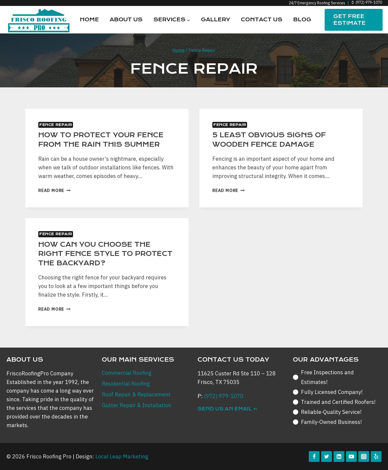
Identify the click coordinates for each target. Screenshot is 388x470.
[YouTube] (351, 456)
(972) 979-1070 (223, 396)
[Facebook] (314, 456)
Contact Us (261, 19)
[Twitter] (326, 456)
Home (89, 19)
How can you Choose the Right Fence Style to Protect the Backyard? (105, 254)
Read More (54, 190)
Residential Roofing (126, 383)
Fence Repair (55, 125)
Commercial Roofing (126, 372)
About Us (126, 19)
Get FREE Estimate (349, 19)
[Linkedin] (339, 456)
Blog (302, 19)
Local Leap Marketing (121, 456)
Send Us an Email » (227, 408)
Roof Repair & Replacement (136, 394)
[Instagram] (363, 456)
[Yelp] (376, 456)
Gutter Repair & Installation (136, 405)
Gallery (215, 19)
